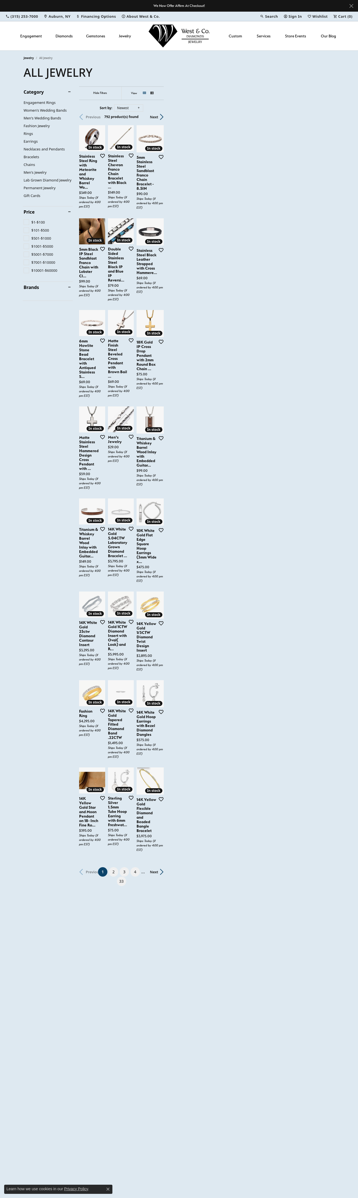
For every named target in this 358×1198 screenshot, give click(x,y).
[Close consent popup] (108, 1189)
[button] (269, 16)
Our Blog (328, 36)
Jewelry (125, 36)
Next (325, 116)
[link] (22, 16)
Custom (235, 36)
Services (264, 36)
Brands (31, 287)
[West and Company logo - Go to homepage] (179, 35)
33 (230, 1045)
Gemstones (95, 36)
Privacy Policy (76, 1189)
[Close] (351, 5)
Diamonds (64, 36)
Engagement (31, 36)
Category (34, 92)
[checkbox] (34, 222)
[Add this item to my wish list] (157, 212)
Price (29, 212)
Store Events (295, 36)
